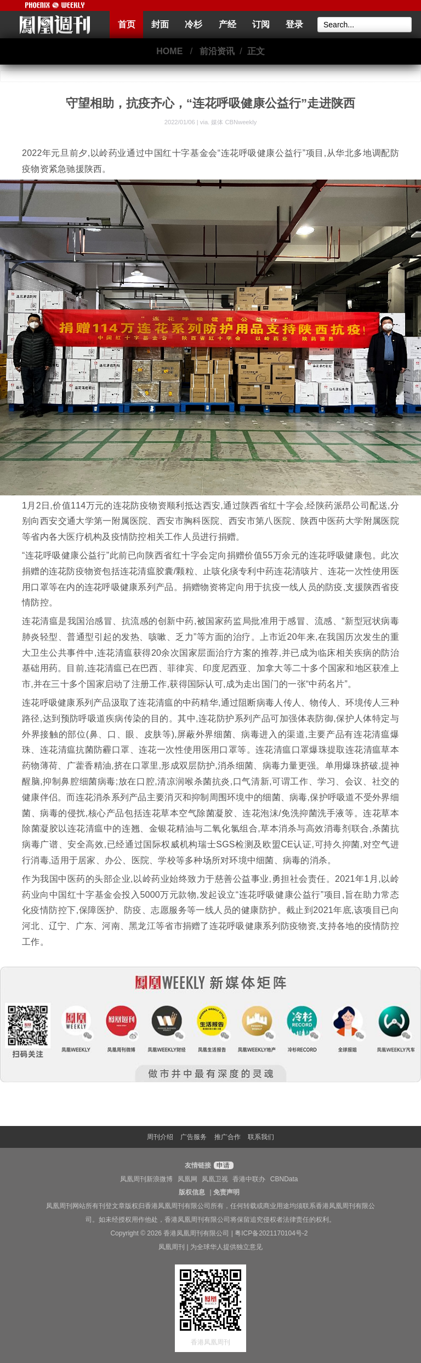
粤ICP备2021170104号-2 (271, 1233)
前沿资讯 (217, 51)
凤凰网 (187, 1179)
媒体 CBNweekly (234, 122)
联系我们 (261, 1137)
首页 (126, 24)
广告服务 (193, 1137)
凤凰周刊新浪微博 (146, 1179)
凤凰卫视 (215, 1179)
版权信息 (192, 1192)
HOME (169, 51)
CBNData (284, 1179)
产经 (227, 24)
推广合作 (227, 1137)
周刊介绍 (160, 1137)
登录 (294, 24)
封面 (160, 24)
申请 (222, 1165)
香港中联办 (248, 1179)
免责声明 (226, 1192)
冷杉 (193, 24)
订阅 (261, 24)
